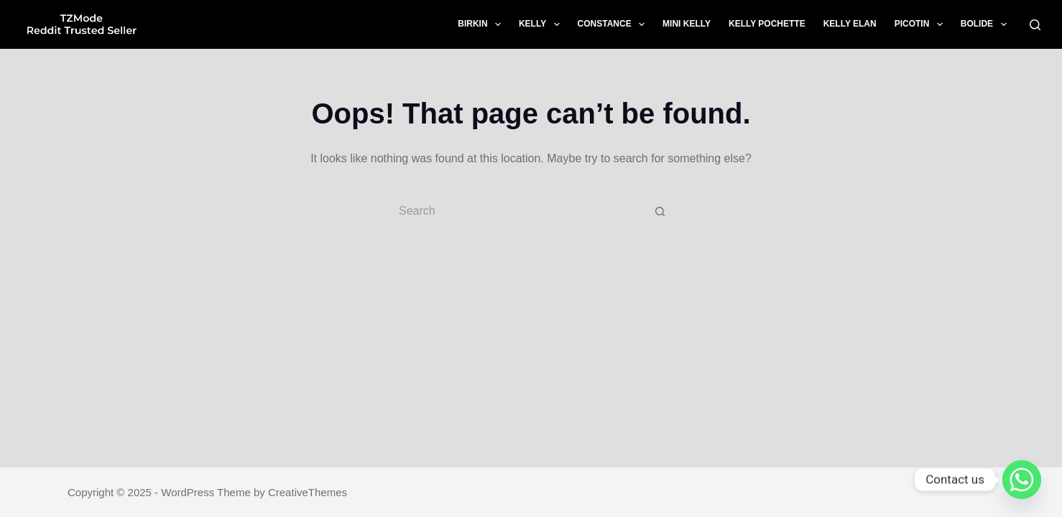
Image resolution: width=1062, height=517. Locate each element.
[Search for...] (516, 211)
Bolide (986, 24)
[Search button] (660, 211)
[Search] (1035, 24)
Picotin (921, 24)
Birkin (482, 24)
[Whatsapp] (1021, 479)
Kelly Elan (850, 24)
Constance (614, 24)
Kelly (542, 24)
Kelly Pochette (767, 24)
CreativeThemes (307, 492)
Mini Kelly (686, 24)
